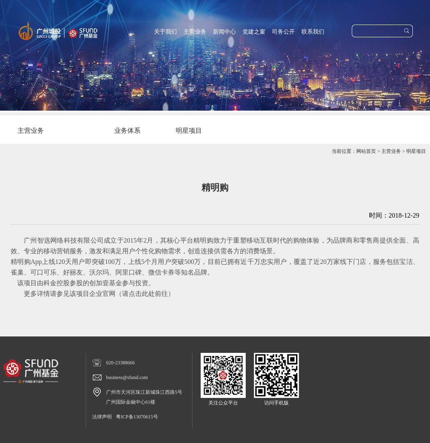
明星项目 (416, 151)
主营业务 (194, 32)
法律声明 (102, 417)
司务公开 (283, 32)
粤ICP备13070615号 (137, 417)
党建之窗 (253, 32)
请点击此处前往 (145, 293)
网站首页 (366, 151)
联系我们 (312, 32)
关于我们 (165, 32)
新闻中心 (224, 32)
